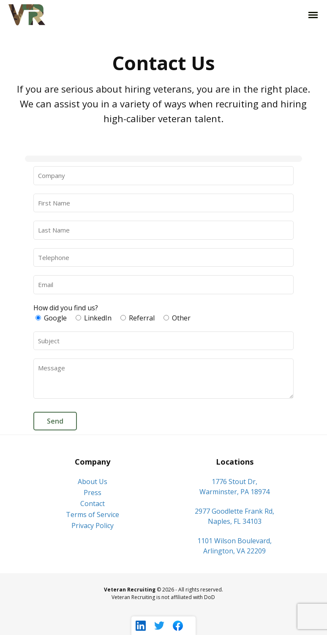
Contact (92, 503)
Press (92, 492)
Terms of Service (92, 514)
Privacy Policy (92, 525)
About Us (92, 481)
